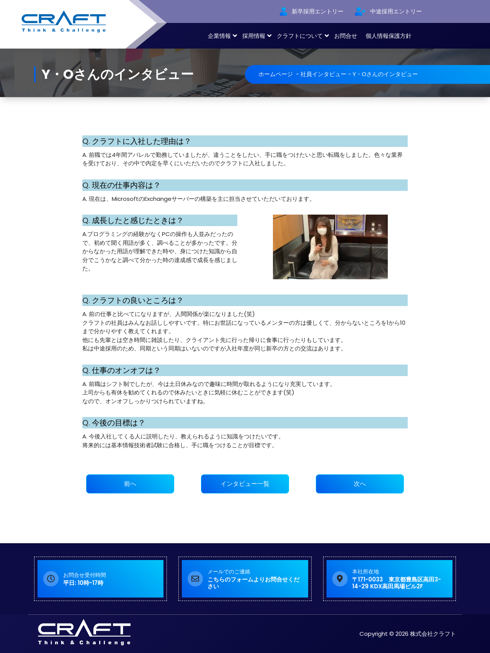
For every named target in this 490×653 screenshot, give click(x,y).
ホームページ (275, 74)
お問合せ (345, 36)
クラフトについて (300, 36)
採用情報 (253, 36)
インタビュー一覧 (245, 483)
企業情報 (219, 36)
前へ (130, 483)
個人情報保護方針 (389, 36)
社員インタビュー (323, 74)
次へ (360, 483)
